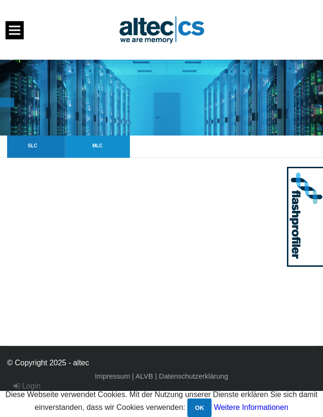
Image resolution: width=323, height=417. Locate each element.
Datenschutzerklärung (193, 376)
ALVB (144, 376)
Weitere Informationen (251, 407)
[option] (161, 98)
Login (27, 386)
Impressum (112, 376)
